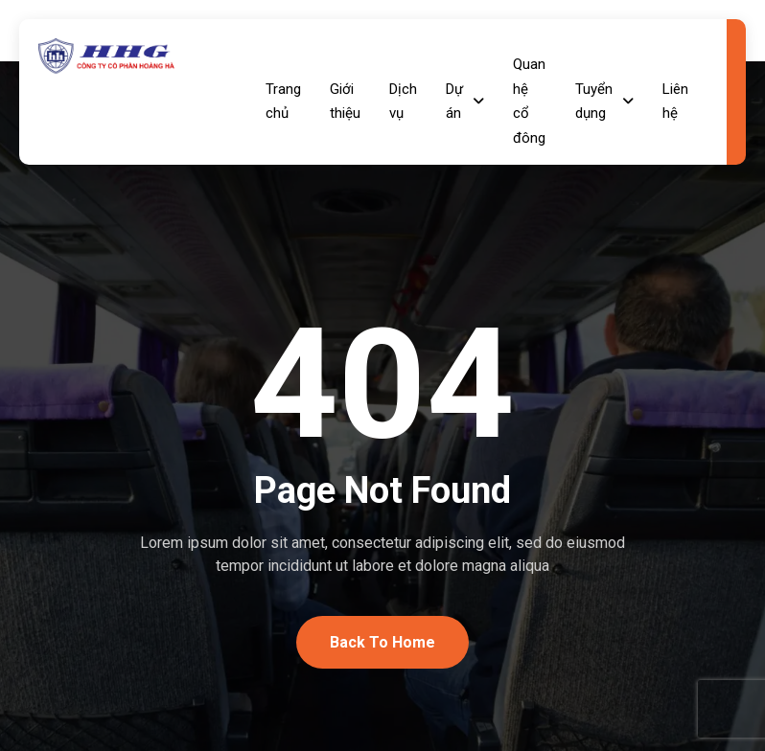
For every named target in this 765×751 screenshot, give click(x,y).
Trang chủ (283, 101)
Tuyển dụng (604, 101)
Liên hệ (675, 101)
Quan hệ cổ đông (529, 101)
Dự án (465, 101)
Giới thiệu (345, 101)
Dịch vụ (403, 101)
